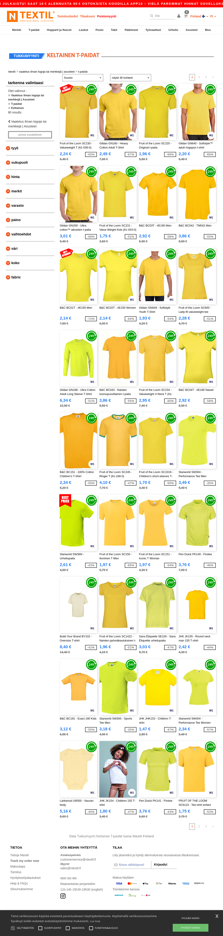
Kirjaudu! (160, 855)
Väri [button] (14, 239)
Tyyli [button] (14, 139)
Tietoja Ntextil (19, 846)
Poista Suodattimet (30, 125)
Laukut (83, 30)
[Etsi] (161, 16)
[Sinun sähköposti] (132, 855)
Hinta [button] (15, 168)
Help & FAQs (19, 874)
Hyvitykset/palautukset (25, 868)
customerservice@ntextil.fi (78, 850)
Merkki (16, 30)
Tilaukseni (87, 16)
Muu (208, 30)
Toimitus (15, 863)
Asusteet (192, 30)
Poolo (99, 30)
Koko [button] (15, 254)
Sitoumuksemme (21, 880)
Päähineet (131, 30)
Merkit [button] (16, 182)
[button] (179, 16)
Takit (114, 30)
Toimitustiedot (67, 16)
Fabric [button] (16, 268)
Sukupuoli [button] (19, 153)
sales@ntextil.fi (70, 859)
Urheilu (173, 30)
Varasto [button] (17, 196)
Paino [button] (16, 211)
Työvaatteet (153, 30)
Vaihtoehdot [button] (21, 225)
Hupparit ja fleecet (59, 30)
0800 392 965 (69, 869)
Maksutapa (17, 857)
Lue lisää (95, 921)
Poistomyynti (106, 16)
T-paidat (34, 30)
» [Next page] (213, 68)
